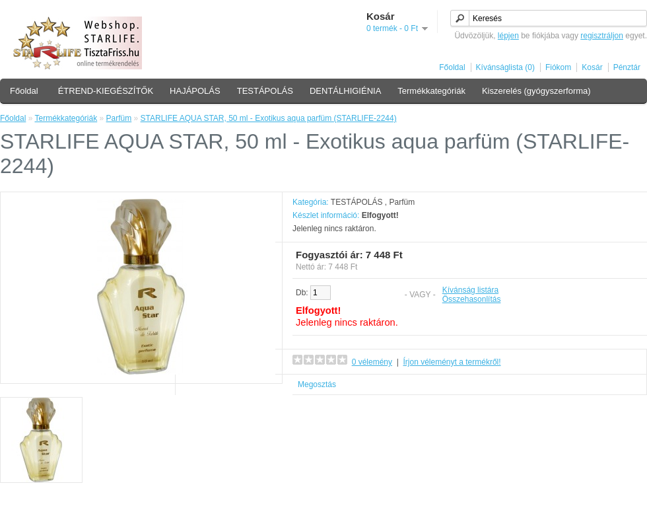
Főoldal (452, 67)
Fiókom (558, 67)
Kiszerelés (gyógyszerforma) (536, 91)
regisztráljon (601, 35)
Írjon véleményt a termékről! (452, 362)
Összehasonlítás (471, 299)
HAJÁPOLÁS (195, 91)
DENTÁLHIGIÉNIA (345, 91)
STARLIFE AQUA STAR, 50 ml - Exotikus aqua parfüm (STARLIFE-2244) (269, 118)
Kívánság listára (470, 290)
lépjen (508, 35)
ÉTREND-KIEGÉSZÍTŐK (105, 91)
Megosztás (317, 384)
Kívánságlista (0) (505, 67)
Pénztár (626, 67)
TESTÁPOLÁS (265, 91)
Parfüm (119, 118)
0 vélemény (372, 362)
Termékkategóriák (431, 91)
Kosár (592, 67)
